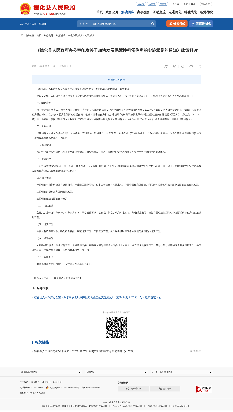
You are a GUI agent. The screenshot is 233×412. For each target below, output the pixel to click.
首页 (99, 12)
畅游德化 (206, 12)
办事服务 (143, 12)
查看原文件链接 (116, 79)
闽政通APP (133, 391)
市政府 (163, 4)
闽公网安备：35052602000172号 (62, 389)
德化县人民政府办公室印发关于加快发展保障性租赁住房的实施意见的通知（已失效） (85, 351)
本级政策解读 (75, 35)
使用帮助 (46, 384)
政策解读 (60, 35)
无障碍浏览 (201, 24)
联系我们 (35, 384)
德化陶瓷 (190, 12)
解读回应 (127, 12)
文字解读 (89, 35)
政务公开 (112, 12)
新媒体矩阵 (123, 384)
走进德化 (175, 12)
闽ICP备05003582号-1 (91, 389)
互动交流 (159, 12)
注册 (193, 4)
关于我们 (24, 384)
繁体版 (176, 4)
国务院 (141, 4)
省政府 (152, 4)
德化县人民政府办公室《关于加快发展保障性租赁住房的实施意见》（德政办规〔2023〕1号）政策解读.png (97, 297)
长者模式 (177, 23)
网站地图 (57, 384)
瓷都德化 (164, 391)
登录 (186, 4)
